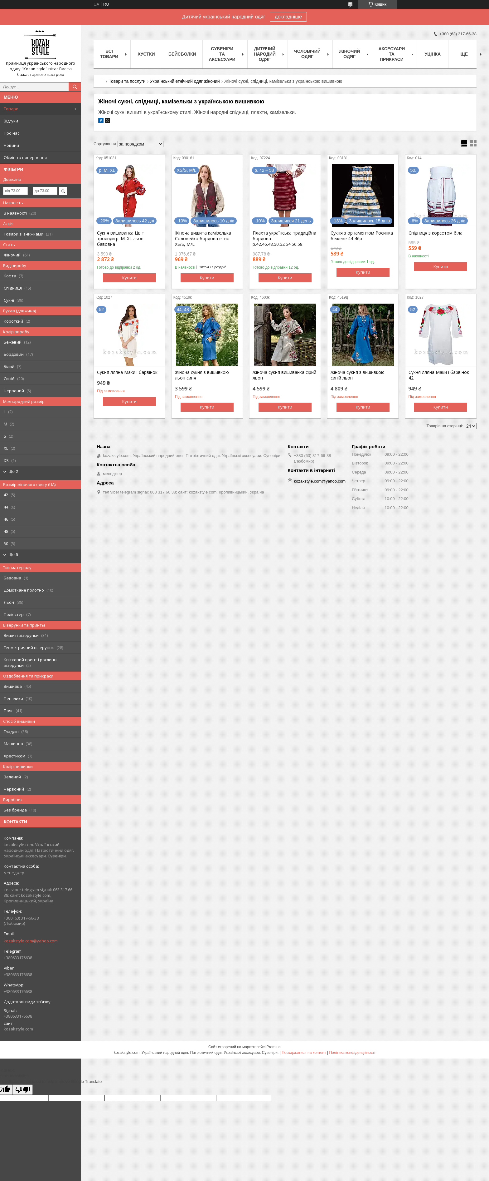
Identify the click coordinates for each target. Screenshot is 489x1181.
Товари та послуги (127, 81)
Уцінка (433, 54)
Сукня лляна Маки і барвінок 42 (439, 375)
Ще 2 (13, 471)
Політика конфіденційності (352, 1052)
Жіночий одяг (349, 54)
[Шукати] (75, 87)
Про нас (11, 133)
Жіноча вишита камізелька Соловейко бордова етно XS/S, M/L (203, 238)
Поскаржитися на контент (304, 1052)
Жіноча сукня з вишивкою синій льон (358, 375)
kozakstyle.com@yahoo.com (31, 941)
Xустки (146, 54)
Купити (129, 277)
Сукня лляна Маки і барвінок (127, 372)
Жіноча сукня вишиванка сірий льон (284, 375)
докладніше (288, 16)
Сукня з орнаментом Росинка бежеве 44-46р (362, 235)
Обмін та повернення (25, 157)
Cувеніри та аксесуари (222, 54)
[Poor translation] (23, 1089)
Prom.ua (274, 1047)
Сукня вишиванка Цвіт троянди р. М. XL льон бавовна (120, 238)
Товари (11, 109)
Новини (11, 145)
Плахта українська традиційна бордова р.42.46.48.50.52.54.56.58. (284, 238)
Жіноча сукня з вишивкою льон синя (202, 375)
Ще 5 (13, 554)
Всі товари (109, 54)
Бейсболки (182, 54)
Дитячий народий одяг (265, 54)
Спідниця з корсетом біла (435, 233)
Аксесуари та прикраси (391, 54)
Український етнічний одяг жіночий (185, 81)
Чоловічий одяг (307, 54)
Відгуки (11, 121)
